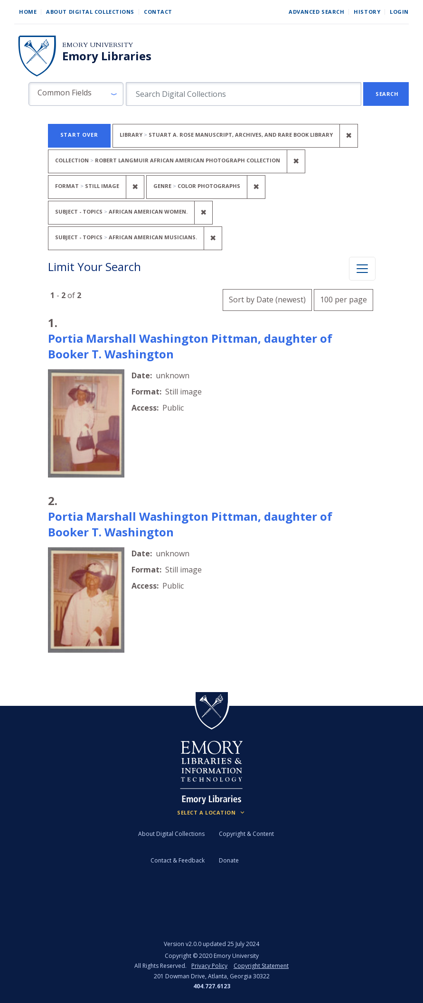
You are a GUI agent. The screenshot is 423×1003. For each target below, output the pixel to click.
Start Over (79, 134)
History (367, 11)
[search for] (243, 94)
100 (343, 298)
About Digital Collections (90, 11)
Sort (267, 299)
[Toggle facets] (362, 269)
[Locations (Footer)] (211, 812)
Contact (158, 11)
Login (399, 11)
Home (28, 11)
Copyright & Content (246, 834)
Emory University (97, 44)
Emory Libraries (106, 56)
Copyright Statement (261, 966)
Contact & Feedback (177, 860)
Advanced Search (316, 11)
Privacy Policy (209, 966)
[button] (75, 94)
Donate (229, 860)
